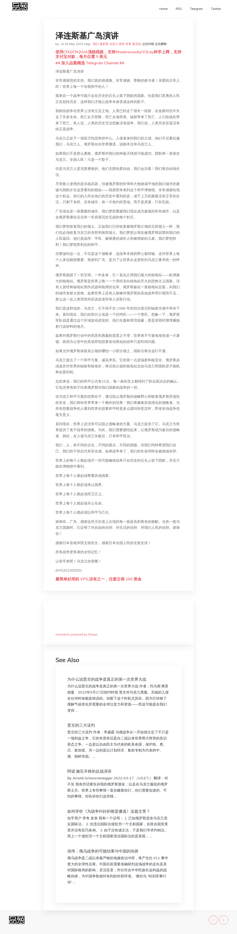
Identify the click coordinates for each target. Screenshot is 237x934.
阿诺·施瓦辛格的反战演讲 (89, 771)
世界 (128, 44)
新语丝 (136, 44)
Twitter (216, 9)
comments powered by (76, 634)
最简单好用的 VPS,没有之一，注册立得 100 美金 (98, 578)
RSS (179, 9)
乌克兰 (113, 44)
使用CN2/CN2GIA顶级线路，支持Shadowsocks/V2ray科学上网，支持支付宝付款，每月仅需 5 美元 (118, 54)
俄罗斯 (103, 44)
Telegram (196, 9)
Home (163, 9)
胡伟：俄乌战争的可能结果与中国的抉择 (102, 851)
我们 (96, 44)
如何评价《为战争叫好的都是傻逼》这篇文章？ (108, 811)
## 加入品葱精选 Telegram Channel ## (89, 62)
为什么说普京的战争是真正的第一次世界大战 (106, 679)
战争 (122, 44)
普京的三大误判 (81, 725)
